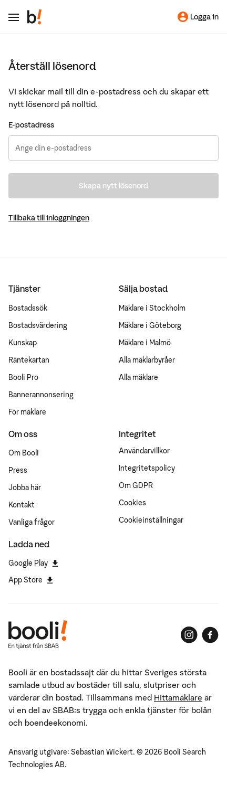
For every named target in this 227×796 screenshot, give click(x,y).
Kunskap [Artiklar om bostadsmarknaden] (22, 342)
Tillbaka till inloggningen (48, 217)
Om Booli (23, 453)
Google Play (33, 563)
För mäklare (27, 412)
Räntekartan (28, 360)
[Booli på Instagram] (189, 635)
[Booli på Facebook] (210, 635)
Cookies (132, 502)
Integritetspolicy (147, 468)
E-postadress (31, 125)
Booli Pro (23, 377)
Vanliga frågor (31, 522)
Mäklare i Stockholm (152, 308)
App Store (30, 580)
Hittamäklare (178, 697)
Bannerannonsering (41, 394)
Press (17, 470)
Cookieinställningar (151, 520)
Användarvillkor (144, 450)
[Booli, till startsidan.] (34, 17)
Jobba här (24, 487)
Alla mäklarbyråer (147, 360)
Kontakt (21, 505)
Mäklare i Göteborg (150, 325)
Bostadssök (27, 308)
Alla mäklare (138, 377)
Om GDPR (136, 485)
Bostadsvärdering (37, 325)
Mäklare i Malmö (145, 342)
